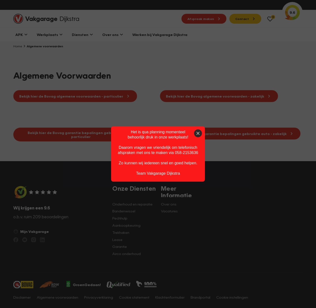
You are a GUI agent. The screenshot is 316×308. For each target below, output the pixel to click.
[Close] (198, 133)
